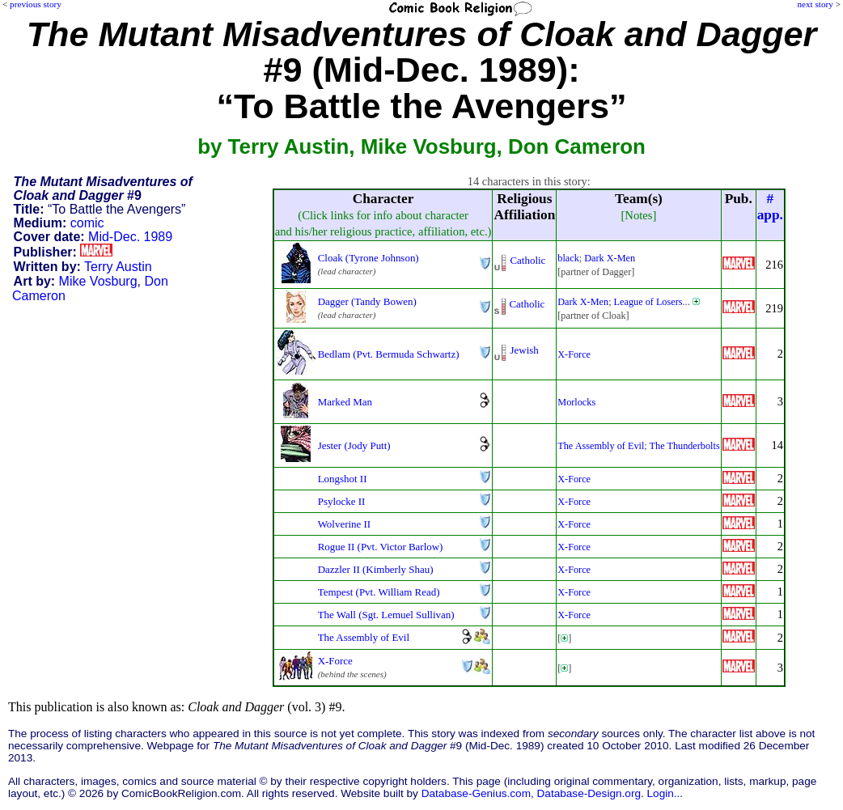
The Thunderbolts (685, 446)
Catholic (527, 260)
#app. (770, 207)
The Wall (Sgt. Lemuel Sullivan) (386, 615)
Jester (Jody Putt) (354, 445)
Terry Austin (118, 267)
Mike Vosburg (98, 281)
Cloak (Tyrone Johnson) (368, 258)
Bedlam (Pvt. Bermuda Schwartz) (389, 354)
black (568, 258)
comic (87, 223)
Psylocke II (342, 501)
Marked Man (345, 402)
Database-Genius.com (476, 793)
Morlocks (576, 402)
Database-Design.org (589, 793)
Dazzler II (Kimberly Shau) (376, 569)
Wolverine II (344, 524)
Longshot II (342, 479)
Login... (665, 793)
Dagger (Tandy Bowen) (367, 301)
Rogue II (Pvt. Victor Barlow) (380, 547)
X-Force (574, 354)
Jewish (524, 350)
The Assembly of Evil (600, 446)
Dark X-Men (609, 258)
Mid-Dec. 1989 (130, 237)
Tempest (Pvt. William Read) (379, 592)
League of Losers (648, 301)
